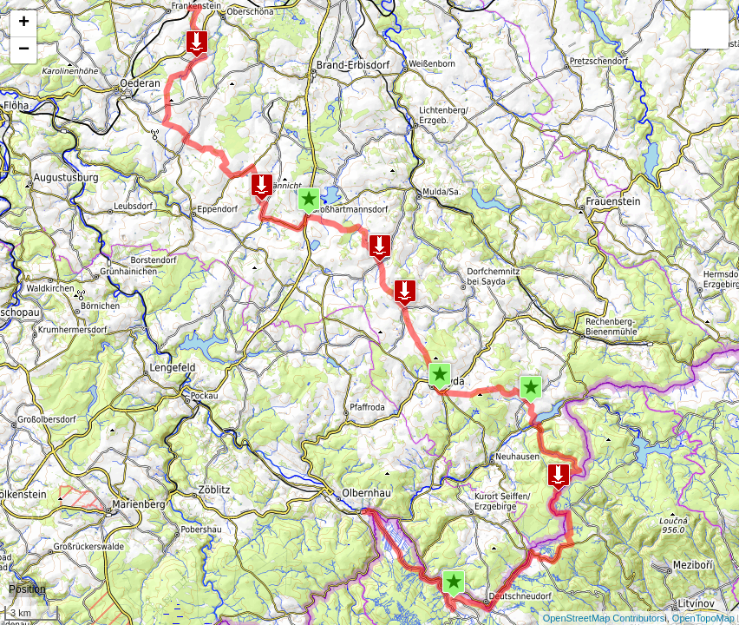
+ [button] (23, 23)
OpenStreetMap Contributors (604, 618)
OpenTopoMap (703, 618)
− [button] (23, 50)
